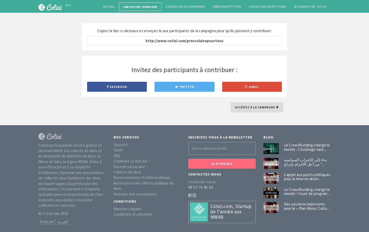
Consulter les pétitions (267, 6)
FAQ (117, 155)
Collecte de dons (128, 172)
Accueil (109, 6)
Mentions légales (128, 208)
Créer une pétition (226, 6)
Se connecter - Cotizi (310, 6)
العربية (62, 221)
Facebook (117, 87)
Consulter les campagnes (185, 6)
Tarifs (118, 150)
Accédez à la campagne (257, 107)
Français (47, 221)
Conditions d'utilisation (133, 214)
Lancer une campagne (140, 7)
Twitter (184, 87)
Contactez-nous (202, 181)
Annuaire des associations (135, 194)
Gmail (252, 87)
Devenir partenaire (129, 166)
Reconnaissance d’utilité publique (142, 177)
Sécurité (121, 144)
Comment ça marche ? (132, 161)
